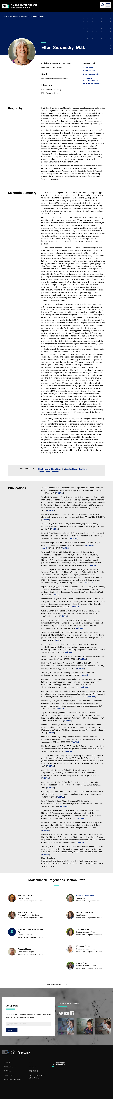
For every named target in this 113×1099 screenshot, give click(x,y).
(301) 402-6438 (89, 71)
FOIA (31, 1063)
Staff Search (25, 16)
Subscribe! (11, 1030)
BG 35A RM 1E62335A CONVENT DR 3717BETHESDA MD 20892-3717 (92, 80)
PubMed (59, 493)
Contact (8, 1063)
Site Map (8, 1071)
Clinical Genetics (57, 469)
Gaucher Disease (72, 469)
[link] (61, 1013)
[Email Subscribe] (28, 1024)
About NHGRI (14, 16)
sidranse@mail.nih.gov (92, 74)
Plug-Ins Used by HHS (13, 1079)
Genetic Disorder (52, 472)
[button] (108, 5)
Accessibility (9, 1067)
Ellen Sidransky (44, 469)
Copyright (33, 1071)
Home (5, 16)
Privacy (32, 1067)
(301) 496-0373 (89, 67)
